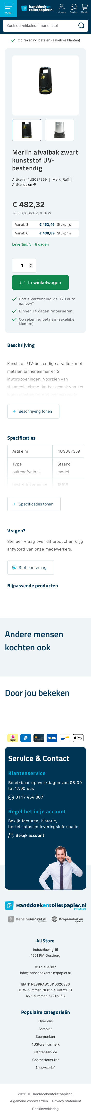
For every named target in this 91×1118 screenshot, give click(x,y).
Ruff (66, 179)
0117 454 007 (29, 797)
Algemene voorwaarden (29, 1101)
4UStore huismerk (45, 1044)
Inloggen (62, 12)
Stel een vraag (33, 567)
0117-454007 (45, 967)
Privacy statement (66, 1101)
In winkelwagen (44, 282)
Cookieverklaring (45, 1109)
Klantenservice (27, 773)
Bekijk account (30, 835)
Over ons (45, 1021)
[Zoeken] (81, 26)
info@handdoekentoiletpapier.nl (45, 973)
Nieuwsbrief (45, 1067)
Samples (45, 1029)
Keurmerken (45, 1036)
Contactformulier (45, 1060)
